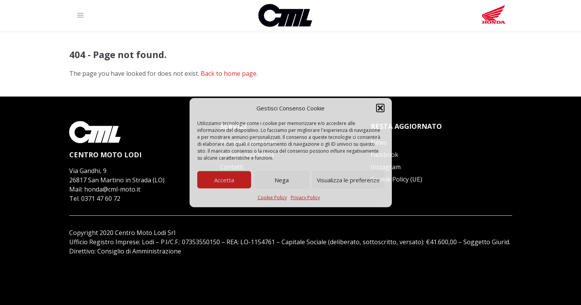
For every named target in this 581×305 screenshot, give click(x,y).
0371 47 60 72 (100, 198)
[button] (380, 108)
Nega (282, 179)
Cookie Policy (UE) (396, 179)
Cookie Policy (272, 197)
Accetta (224, 179)
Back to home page (228, 73)
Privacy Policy (305, 197)
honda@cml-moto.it (112, 189)
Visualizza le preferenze (348, 179)
